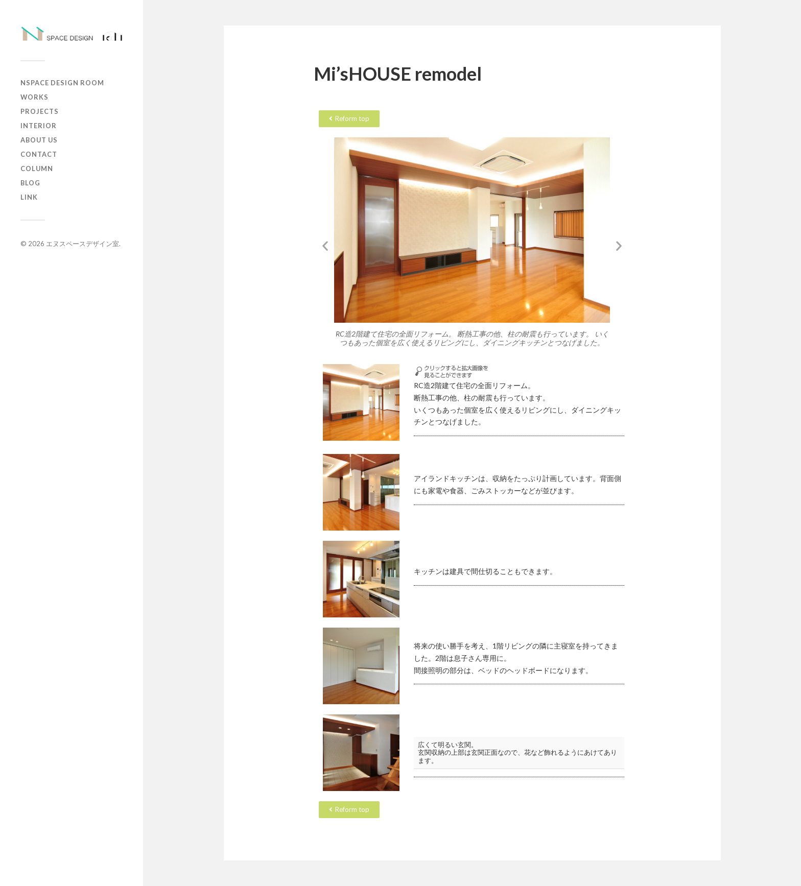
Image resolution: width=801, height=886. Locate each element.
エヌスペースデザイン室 (82, 244)
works (34, 97)
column (36, 168)
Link (29, 197)
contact (38, 154)
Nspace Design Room (62, 83)
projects (39, 111)
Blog (30, 183)
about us (39, 140)
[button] (325, 246)
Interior (38, 126)
